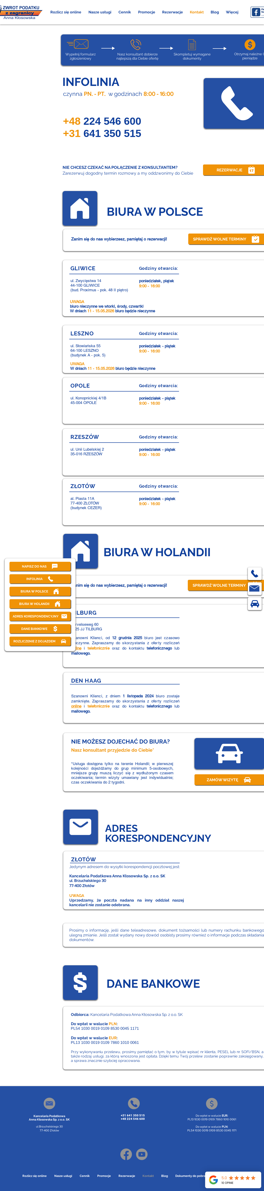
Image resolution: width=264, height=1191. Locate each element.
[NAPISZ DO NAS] (40, 566)
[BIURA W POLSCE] (40, 591)
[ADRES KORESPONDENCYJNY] (40, 616)
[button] (100, 12)
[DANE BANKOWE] (40, 628)
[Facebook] (126, 1154)
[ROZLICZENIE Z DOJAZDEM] (40, 641)
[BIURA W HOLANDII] (40, 603)
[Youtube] (142, 1154)
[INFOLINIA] (40, 578)
